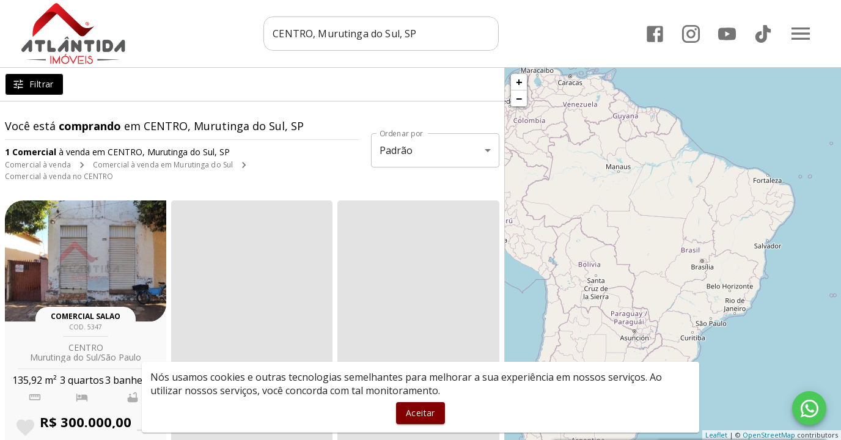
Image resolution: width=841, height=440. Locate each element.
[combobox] (381, 33)
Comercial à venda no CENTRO (59, 176)
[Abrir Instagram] (691, 34)
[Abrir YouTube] (727, 34)
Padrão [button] (396, 150)
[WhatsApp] (809, 408)
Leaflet (716, 434)
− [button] (519, 98)
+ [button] (519, 82)
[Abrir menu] (800, 33)
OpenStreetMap (769, 434)
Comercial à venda (38, 165)
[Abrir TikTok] (763, 34)
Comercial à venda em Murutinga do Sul (163, 165)
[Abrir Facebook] (655, 34)
